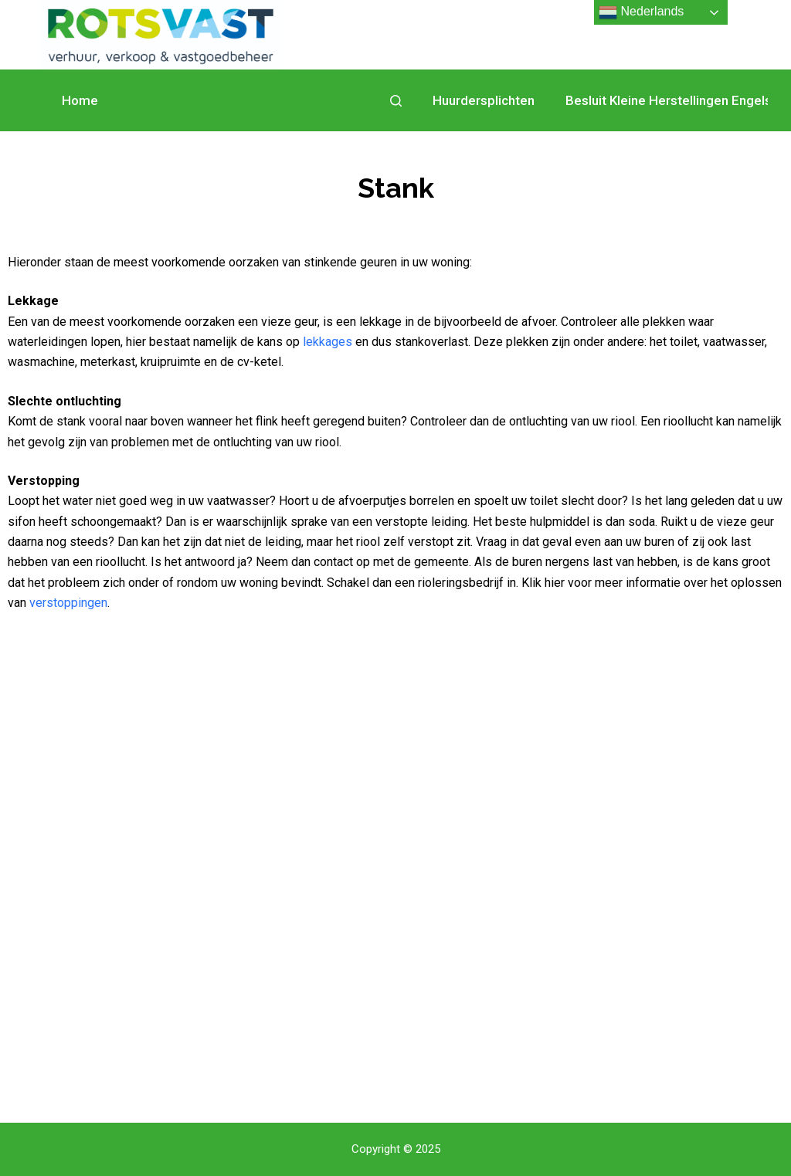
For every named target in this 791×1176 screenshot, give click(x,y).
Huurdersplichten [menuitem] (484, 100)
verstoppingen (68, 602)
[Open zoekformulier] (396, 101)
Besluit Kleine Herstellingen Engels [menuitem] (668, 100)
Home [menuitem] (80, 100)
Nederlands (641, 12)
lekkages (327, 341)
